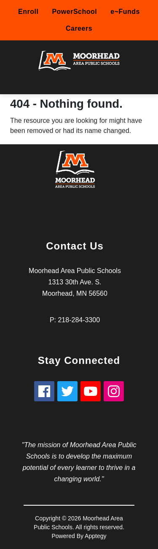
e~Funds (125, 11)
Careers (79, 28)
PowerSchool (74, 11)
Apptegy (95, 536)
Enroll (28, 11)
